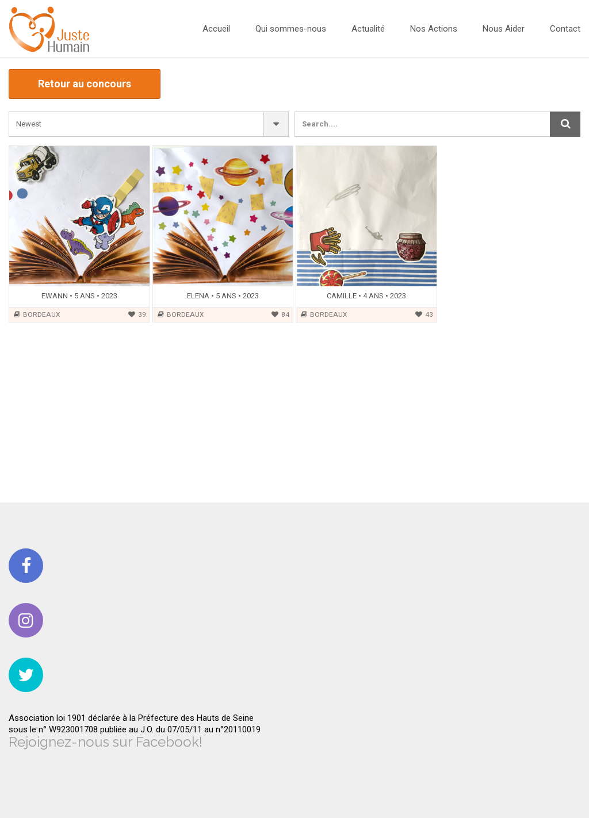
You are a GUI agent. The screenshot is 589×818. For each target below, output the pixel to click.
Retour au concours (84, 84)
